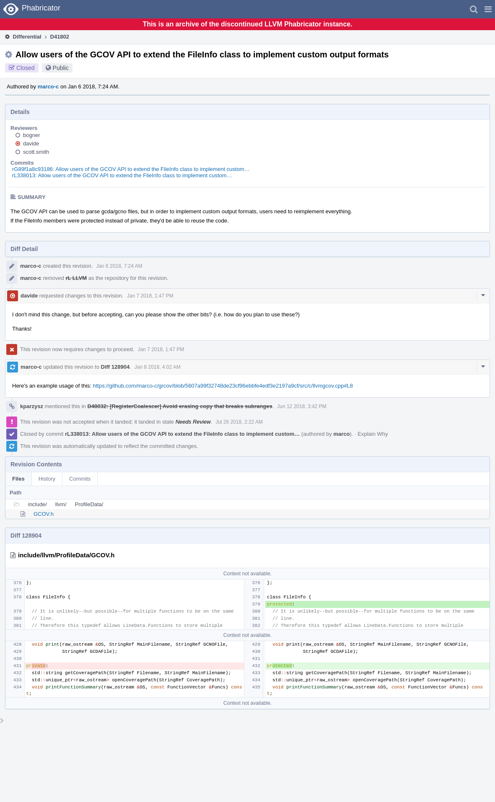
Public (61, 68)
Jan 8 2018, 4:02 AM (158, 367)
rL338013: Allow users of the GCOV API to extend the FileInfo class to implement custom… (122, 175)
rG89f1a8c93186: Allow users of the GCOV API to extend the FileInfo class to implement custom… (131, 169)
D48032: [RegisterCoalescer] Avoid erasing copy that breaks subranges (179, 406)
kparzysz (31, 406)
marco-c (48, 86)
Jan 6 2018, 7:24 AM (119, 266)
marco (341, 434)
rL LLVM (76, 278)
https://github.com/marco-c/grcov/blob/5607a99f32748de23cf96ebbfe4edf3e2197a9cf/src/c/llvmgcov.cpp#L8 (223, 386)
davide (31, 143)
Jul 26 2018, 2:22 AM (239, 422)
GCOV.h (44, 514)
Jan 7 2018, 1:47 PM (150, 296)
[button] (488, 9)
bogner (31, 135)
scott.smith (36, 152)
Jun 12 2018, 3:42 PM (301, 406)
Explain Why (373, 434)
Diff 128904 (115, 367)
